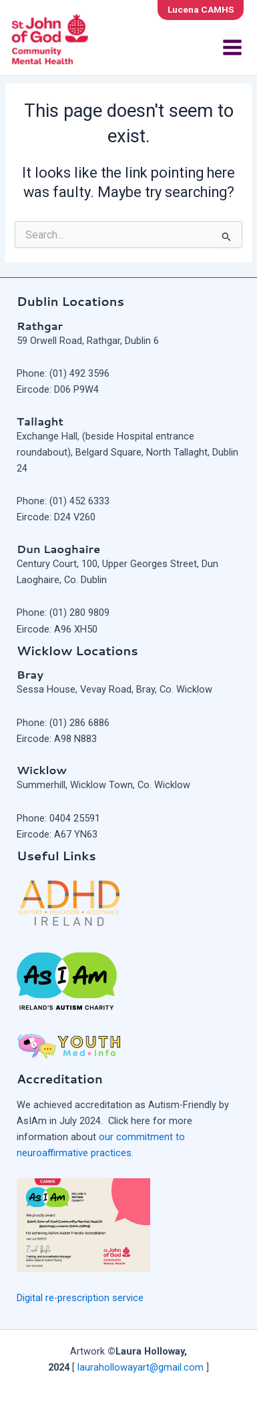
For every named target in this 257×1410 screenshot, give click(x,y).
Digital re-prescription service (80, 1298)
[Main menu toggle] (232, 47)
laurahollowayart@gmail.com (140, 1367)
